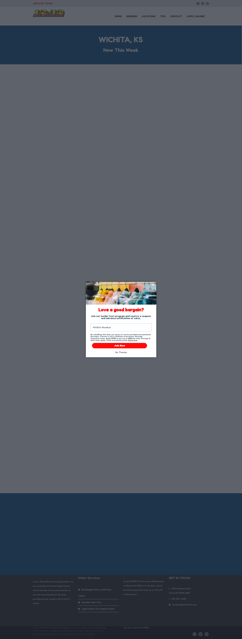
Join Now (119, 345)
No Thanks (121, 352)
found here (132, 340)
